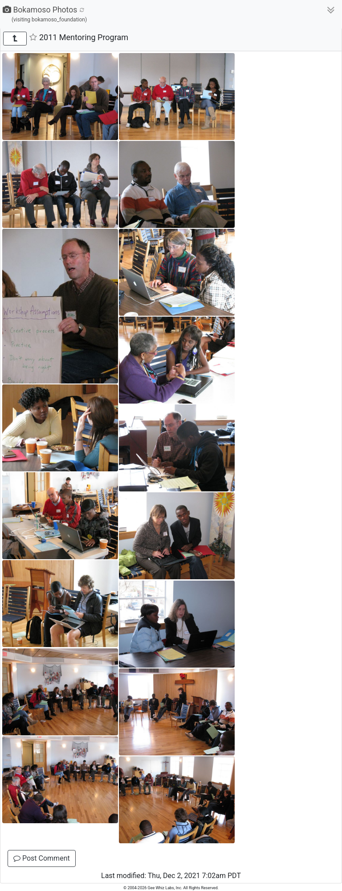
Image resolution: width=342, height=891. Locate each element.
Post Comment (41, 858)
